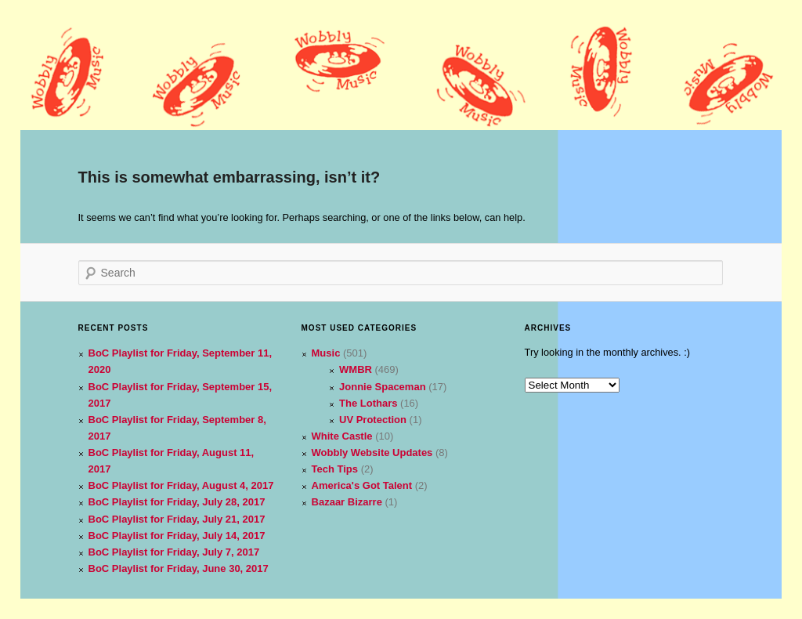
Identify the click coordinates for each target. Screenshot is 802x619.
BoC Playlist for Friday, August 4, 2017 (181, 485)
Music (326, 353)
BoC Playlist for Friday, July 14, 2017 (177, 535)
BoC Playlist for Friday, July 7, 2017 (174, 552)
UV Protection (372, 419)
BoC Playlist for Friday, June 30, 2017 (179, 568)
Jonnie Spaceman (382, 387)
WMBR (355, 369)
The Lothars (368, 403)
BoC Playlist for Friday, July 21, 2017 (177, 519)
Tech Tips (335, 469)
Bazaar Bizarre (347, 502)
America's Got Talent (362, 485)
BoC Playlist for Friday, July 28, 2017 (177, 502)
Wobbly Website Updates (372, 452)
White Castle (342, 436)
